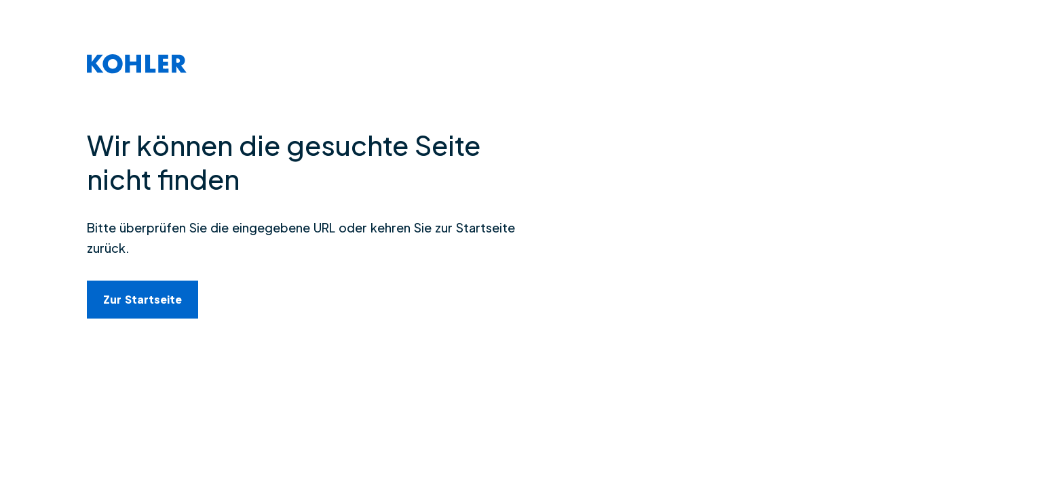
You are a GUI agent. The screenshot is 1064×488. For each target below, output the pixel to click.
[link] (142, 300)
